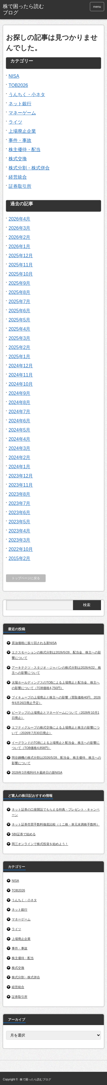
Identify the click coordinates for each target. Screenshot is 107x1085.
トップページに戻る (26, 578)
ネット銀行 (20, 103)
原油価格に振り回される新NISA (34, 643)
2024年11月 (21, 374)
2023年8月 (20, 494)
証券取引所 (20, 186)
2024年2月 (20, 457)
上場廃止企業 (22, 131)
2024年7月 (20, 411)
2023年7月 (20, 503)
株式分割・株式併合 (29, 167)
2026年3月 (20, 228)
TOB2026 (18, 85)
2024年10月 (21, 384)
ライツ (15, 122)
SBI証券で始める (24, 834)
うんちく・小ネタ (27, 94)
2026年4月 (20, 218)
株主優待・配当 (25, 149)
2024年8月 (20, 402)
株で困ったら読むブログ (23, 9)
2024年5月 (20, 430)
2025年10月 (21, 274)
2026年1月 (20, 246)
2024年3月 (20, 448)
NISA (14, 76)
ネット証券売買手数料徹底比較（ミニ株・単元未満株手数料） (56, 824)
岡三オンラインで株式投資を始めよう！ (40, 844)
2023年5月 (20, 521)
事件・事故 (20, 140)
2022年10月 (21, 549)
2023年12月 (21, 475)
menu (97, 6)
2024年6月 (20, 420)
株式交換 (18, 158)
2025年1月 (20, 356)
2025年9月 (20, 283)
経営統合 (18, 177)
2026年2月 (20, 237)
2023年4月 (20, 530)
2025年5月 (20, 319)
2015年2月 (20, 558)
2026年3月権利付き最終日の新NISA (37, 772)
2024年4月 (20, 439)
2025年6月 (20, 310)
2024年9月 (20, 393)
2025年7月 (20, 301)
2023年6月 (20, 512)
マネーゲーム (22, 112)
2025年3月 (20, 338)
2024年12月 (21, 365)
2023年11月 (21, 485)
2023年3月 (20, 540)
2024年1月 (20, 466)
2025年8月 (20, 292)
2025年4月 (20, 329)
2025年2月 (20, 347)
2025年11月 (21, 264)
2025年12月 (21, 255)
